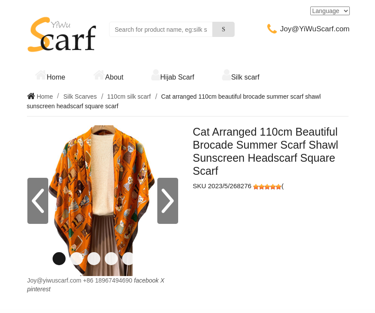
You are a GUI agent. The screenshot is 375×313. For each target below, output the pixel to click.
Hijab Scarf (177, 77)
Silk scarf (245, 77)
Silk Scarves (80, 96)
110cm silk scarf (129, 96)
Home (56, 77)
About (114, 77)
